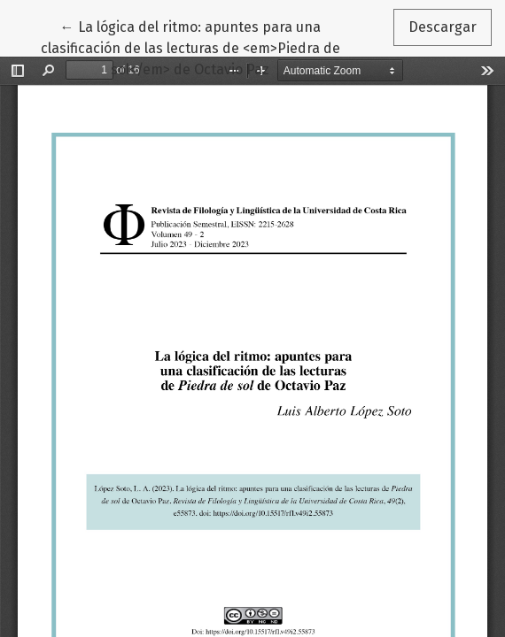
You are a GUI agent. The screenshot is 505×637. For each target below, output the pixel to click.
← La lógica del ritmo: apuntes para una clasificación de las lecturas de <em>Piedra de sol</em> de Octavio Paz (190, 47)
